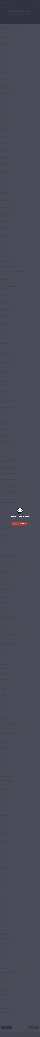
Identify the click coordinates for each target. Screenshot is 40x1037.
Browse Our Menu (20, 523)
